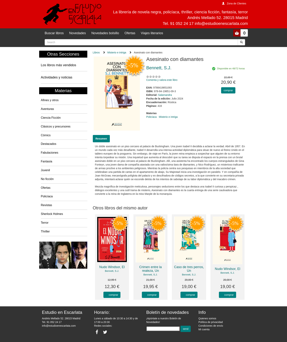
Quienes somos (207, 318)
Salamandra (165, 94)
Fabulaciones (49, 152)
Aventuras (47, 108)
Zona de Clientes (236, 3)
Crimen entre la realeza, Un (150, 269)
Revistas (46, 205)
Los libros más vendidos (58, 65)
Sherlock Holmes (52, 213)
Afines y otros (50, 100)
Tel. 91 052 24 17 (51, 322)
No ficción (47, 179)
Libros (96, 52)
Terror (45, 222)
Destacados (48, 143)
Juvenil (45, 170)
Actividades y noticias (56, 77)
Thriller (45, 231)
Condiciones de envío (210, 325)
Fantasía (46, 161)
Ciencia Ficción (51, 117)
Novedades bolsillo (105, 33)
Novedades (77, 33)
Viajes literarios (152, 33)
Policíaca (47, 196)
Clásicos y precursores (55, 126)
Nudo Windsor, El (112, 267)
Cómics (46, 135)
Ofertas (129, 33)
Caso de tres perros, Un (189, 269)
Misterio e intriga (116, 52)
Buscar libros (54, 33)
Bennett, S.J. (112, 271)
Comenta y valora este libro (161, 79)
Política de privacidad (210, 322)
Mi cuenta (204, 329)
